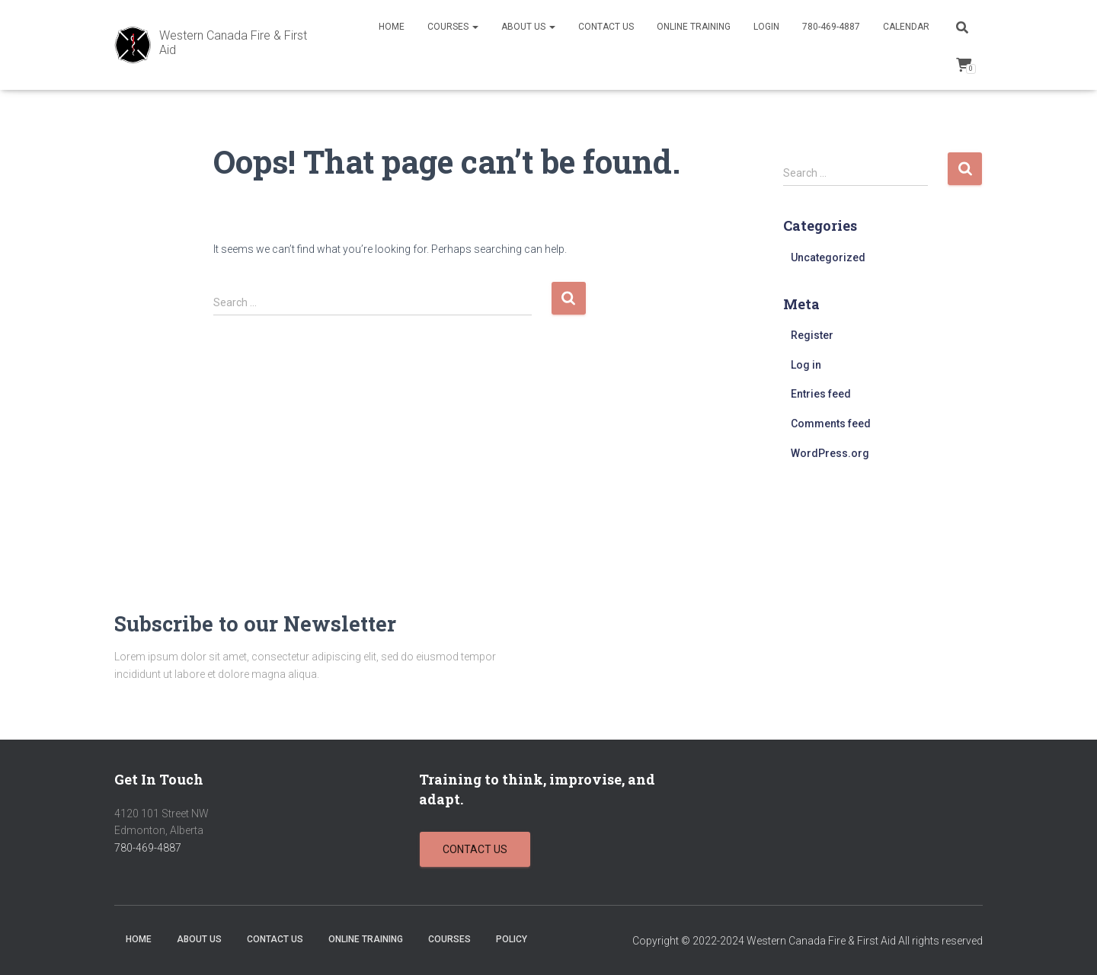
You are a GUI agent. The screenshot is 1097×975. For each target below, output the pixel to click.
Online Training (694, 26)
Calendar (906, 26)
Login (766, 26)
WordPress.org (830, 453)
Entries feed (821, 394)
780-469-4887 (831, 26)
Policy (511, 939)
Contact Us (606, 26)
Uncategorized (828, 257)
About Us (528, 26)
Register (812, 335)
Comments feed (831, 423)
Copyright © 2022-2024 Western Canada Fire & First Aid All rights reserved (807, 941)
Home (392, 26)
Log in (806, 365)
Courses (452, 26)
